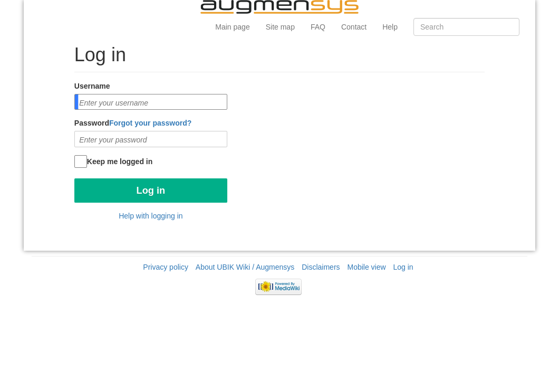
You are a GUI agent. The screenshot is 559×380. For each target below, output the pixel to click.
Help (390, 27)
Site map (280, 27)
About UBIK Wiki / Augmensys (245, 267)
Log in (403, 267)
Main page (232, 27)
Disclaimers (321, 267)
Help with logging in (150, 216)
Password (132, 123)
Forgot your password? (150, 123)
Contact (354, 27)
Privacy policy (165, 267)
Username (92, 86)
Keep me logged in (119, 161)
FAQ (318, 27)
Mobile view (366, 267)
